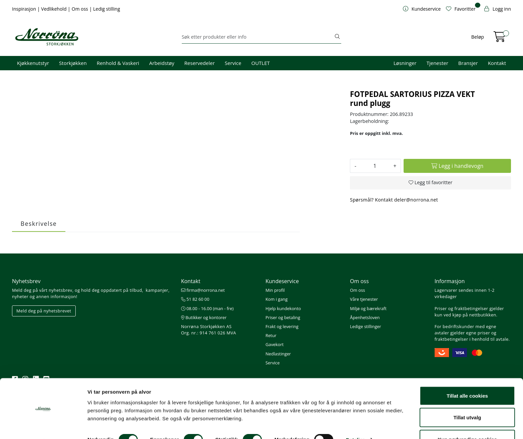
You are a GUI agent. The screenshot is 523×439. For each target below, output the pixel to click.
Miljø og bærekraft (368, 308)
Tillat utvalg (467, 399)
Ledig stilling (106, 9)
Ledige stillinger (365, 326)
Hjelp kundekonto (283, 308)
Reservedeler (199, 63)
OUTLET (260, 63)
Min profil (275, 290)
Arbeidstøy (161, 63)
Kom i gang (277, 299)
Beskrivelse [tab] (39, 223)
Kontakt (497, 63)
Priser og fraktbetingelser (461, 308)
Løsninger (405, 63)
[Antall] (374, 166)
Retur (271, 335)
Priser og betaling (283, 317)
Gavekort (275, 344)
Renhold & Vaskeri (118, 63)
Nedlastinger (278, 354)
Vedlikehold (54, 9)
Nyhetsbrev (26, 281)
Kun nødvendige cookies (467, 421)
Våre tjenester (364, 299)
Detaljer (355, 422)
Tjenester (437, 63)
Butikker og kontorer (204, 317)
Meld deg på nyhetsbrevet (43, 311)
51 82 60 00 (195, 299)
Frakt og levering (282, 326)
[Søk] (258, 37)
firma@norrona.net (203, 290)
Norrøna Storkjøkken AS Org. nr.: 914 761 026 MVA (208, 329)
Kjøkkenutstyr (33, 63)
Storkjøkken (73, 63)
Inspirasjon (24, 9)
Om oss (80, 9)
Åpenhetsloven (365, 317)
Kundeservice (282, 281)
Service (233, 63)
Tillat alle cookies (467, 377)
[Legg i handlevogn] (457, 166)
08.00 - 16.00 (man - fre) (207, 308)
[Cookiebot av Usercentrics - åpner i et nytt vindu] (43, 426)
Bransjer (468, 63)
